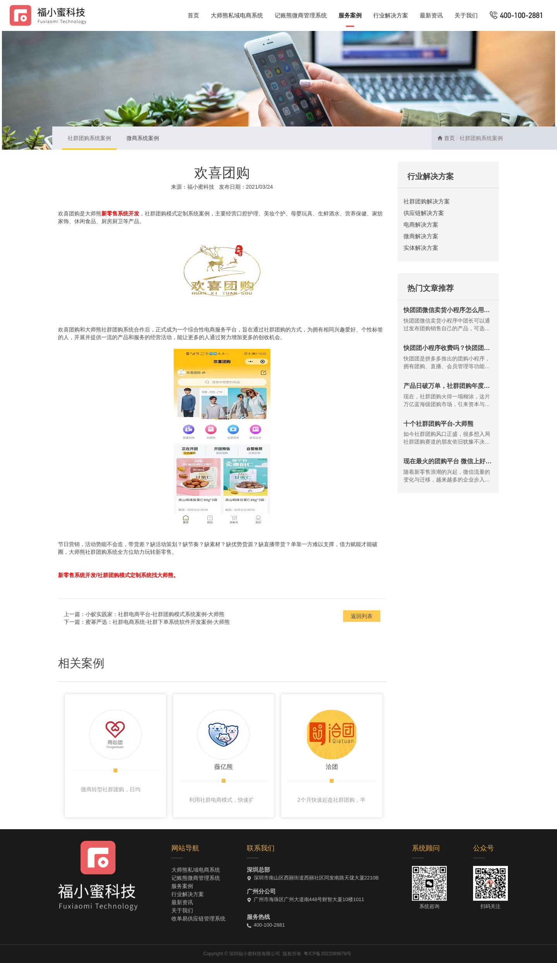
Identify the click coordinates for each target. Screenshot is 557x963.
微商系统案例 (142, 138)
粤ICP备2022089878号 (327, 953)
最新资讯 (431, 15)
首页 (193, 15)
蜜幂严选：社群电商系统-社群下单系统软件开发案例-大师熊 (157, 622)
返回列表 (361, 616)
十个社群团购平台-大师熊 (438, 423)
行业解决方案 (390, 15)
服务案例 (350, 15)
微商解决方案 (420, 236)
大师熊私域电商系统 (237, 15)
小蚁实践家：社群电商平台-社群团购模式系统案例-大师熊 (154, 614)
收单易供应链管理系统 (198, 918)
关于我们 (466, 15)
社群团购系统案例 (89, 138)
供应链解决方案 (423, 213)
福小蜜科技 (200, 187)
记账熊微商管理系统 (301, 15)
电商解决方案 (420, 224)
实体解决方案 (420, 247)
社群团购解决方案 (426, 201)
